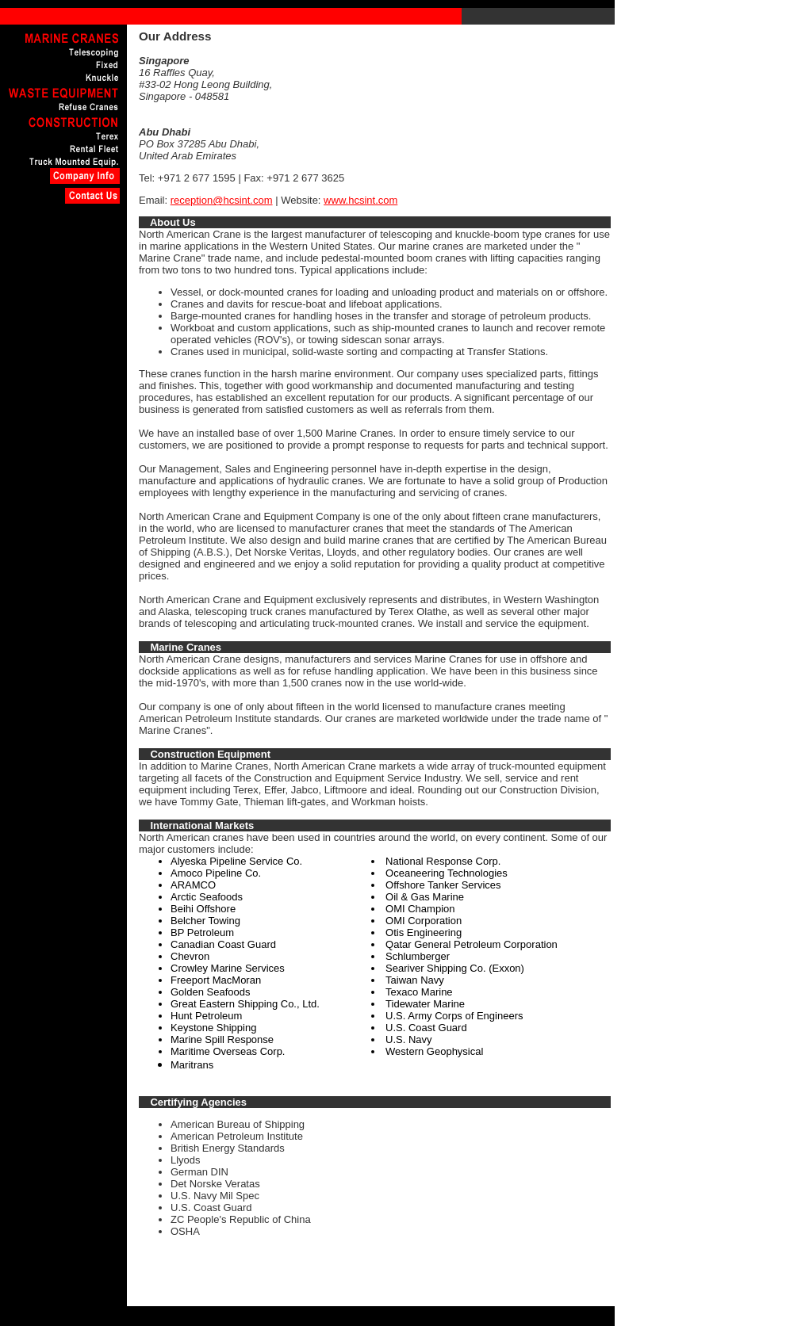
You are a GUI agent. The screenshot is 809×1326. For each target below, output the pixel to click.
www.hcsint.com (360, 200)
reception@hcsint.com (222, 200)
